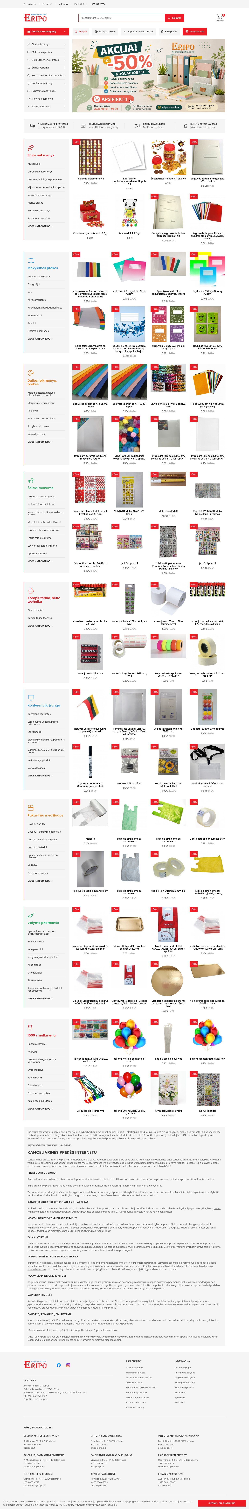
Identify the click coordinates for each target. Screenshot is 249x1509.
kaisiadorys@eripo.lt (169, 1466)
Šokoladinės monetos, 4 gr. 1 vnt (168, 178)
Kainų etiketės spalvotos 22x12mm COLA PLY (168, 675)
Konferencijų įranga (43, 83)
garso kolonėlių (166, 1266)
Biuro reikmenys (40, 44)
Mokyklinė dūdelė (168, 511)
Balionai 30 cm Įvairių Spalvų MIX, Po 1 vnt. (129, 1112)
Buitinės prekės (36, 941)
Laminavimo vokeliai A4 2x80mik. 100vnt (168, 785)
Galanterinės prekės (39, 1093)
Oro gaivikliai (35, 972)
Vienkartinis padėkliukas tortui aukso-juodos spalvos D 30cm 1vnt (168, 1003)
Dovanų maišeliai (37, 847)
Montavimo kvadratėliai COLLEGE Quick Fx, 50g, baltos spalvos (168, 949)
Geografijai (34, 284)
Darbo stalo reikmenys (40, 171)
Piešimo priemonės (38, 331)
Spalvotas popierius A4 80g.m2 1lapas (90, 405)
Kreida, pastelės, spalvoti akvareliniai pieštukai (41, 394)
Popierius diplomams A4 (90, 178)
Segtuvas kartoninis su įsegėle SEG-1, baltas (207, 180)
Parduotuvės (30, 4)
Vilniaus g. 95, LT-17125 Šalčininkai (108, 1459)
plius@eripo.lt (165, 1447)
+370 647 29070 (98, 4)
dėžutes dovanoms (38, 1285)
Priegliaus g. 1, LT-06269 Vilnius (107, 1441)
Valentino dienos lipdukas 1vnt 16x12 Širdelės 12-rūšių (90, 512)
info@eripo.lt (41, 1399)
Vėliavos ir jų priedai (39, 760)
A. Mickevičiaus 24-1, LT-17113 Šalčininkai (44, 1459)
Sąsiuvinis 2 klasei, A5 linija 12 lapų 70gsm (168, 347)
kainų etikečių (185, 1266)
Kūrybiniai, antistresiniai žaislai (44, 522)
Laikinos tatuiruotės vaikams (43, 530)
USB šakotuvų (148, 1266)
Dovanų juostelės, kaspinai (42, 839)
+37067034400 (39, 1395)
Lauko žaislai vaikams (39, 538)
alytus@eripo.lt (98, 1485)
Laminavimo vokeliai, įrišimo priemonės (43, 723)
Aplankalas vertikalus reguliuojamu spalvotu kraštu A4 (168, 294)
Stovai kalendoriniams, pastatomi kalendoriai (46, 741)
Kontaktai (79, 4)
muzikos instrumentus (140, 1246)
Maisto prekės (35, 202)
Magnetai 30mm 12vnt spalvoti (207, 728)
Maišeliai (32, 865)
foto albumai (93, 1323)
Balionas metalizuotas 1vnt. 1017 (207, 1058)
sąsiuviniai (148, 1227)
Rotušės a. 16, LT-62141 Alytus (105, 1478)
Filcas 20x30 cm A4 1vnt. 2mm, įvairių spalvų (207, 405)
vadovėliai (160, 1227)
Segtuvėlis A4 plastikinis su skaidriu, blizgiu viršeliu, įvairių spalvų (207, 236)
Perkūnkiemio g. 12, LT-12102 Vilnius (176, 1441)
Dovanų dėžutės (36, 824)
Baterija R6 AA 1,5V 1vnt (90, 673)
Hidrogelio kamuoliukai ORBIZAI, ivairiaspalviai (90, 1060)
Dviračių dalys (35, 1069)
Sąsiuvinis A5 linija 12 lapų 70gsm (207, 292)
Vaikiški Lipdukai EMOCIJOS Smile (129, 512)
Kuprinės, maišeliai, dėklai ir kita (45, 307)
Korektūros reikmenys (39, 195)
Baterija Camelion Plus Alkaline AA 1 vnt (90, 623)
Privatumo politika (184, 1387)
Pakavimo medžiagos (44, 91)
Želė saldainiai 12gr (129, 233)
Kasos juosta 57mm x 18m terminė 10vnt (168, 623)
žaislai (43, 1211)
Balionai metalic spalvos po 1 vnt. (129, 1060)
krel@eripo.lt (97, 1466)
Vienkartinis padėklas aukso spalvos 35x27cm (129, 947)
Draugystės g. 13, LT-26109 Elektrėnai (42, 1478)
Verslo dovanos (36, 768)
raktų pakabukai (125, 1323)
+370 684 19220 (99, 1463)
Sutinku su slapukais (221, 1503)
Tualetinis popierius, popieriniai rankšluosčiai (45, 989)
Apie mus (63, 4)
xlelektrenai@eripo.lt (34, 1485)
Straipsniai (169, 31)
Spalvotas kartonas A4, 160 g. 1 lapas (129, 405)
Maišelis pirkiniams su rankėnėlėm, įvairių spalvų (207, 892)
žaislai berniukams (38, 1250)
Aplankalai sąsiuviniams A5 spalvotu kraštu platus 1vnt (90, 347)
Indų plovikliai (35, 949)
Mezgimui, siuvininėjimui (41, 403)
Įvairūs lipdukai (129, 563)
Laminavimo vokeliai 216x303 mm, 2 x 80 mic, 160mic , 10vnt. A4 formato (129, 731)
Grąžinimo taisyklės (185, 1377)
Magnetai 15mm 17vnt (129, 783)
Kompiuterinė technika (40, 618)
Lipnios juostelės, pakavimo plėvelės (43, 856)
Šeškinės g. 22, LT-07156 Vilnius (39, 1441)
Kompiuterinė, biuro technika (47, 75)
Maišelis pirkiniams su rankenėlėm (129, 840)
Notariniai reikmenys (39, 210)
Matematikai (35, 315)
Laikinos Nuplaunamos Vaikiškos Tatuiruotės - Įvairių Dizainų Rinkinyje (168, 566)
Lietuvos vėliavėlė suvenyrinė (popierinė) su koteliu (90, 730)
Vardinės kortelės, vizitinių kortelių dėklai (46, 751)
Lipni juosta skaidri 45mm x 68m (90, 890)
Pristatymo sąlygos (185, 1372)
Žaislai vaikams (40, 67)
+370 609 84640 (32, 1444)
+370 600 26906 (166, 1482)
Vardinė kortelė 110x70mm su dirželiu (207, 785)
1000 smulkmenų (41, 106)
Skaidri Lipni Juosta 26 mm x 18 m (168, 892)
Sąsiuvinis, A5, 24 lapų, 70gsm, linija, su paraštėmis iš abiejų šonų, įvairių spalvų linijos (129, 348)
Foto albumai (35, 1077)
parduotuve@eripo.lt (34, 1466)
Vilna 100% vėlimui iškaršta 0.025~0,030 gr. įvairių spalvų (129, 457)
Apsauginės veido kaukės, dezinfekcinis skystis (42, 932)
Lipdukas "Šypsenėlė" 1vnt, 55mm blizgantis (207, 347)
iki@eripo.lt (29, 1447)
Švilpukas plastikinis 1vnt (90, 1110)
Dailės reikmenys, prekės (45, 60)
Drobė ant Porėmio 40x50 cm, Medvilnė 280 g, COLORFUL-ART (168, 457)
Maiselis (90, 838)
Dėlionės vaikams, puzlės (41, 496)
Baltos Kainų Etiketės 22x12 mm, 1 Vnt (129, 675)
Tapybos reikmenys (38, 426)
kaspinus (87, 1285)
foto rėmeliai (108, 1323)
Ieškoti (176, 18)
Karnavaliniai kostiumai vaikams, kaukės (46, 513)
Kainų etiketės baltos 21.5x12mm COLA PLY (207, 675)
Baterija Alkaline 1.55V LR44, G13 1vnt (129, 623)
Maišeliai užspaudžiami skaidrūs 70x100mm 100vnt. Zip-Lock (207, 947)
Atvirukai (32, 1051)
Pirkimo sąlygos (183, 1367)
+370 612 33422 (166, 1463)
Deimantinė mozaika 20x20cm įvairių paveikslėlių (90, 565)
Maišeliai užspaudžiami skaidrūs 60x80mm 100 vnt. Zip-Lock (90, 1002)
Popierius (33, 410)
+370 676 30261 (166, 1444)
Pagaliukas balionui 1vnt (168, 1058)
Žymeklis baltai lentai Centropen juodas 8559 (90, 785)
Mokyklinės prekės (42, 52)
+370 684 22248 (32, 1463)
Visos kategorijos (41, 226)
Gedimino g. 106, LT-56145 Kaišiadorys (178, 1459)
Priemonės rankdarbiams (41, 418)
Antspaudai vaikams (39, 276)
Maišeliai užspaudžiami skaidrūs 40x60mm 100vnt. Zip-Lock (90, 947)
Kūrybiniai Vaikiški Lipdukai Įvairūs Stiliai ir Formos (207, 512)
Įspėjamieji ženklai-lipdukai (42, 957)
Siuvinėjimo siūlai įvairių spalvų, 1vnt (168, 405)
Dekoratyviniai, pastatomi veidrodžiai (42, 1061)
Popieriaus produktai (39, 218)
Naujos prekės (105, 31)
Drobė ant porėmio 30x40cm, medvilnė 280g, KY (90, 457)
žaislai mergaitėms (60, 1250)
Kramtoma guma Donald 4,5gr (90, 233)
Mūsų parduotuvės (185, 1382)
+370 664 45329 (99, 1482)
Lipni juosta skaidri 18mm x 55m (207, 838)
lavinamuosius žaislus (66, 1246)
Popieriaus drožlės (38, 873)
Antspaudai (34, 163)
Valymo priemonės (42, 98)
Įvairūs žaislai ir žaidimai (41, 504)
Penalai (32, 323)
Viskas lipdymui (36, 434)
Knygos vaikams (37, 300)
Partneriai (47, 4)
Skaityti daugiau (108, 1504)
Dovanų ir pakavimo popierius (44, 831)
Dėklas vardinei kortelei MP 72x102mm (168, 730)
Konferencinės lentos (39, 714)
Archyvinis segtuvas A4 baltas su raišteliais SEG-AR (168, 235)
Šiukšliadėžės (35, 980)
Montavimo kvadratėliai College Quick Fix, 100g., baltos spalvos (129, 1002)
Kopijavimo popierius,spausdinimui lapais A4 (129, 181)
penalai (137, 1227)
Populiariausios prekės (138, 31)
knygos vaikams (49, 1227)
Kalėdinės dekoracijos (40, 1101)
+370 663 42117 (31, 1482)
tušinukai (127, 1227)
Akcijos (81, 31)
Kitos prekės (34, 965)
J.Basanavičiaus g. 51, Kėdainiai (174, 1478)
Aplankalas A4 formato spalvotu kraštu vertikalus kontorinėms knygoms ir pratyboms (90, 294)
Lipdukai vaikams (37, 553)
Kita (30, 292)
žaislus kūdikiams (117, 1246)
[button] (46, 31)
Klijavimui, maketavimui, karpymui (46, 187)
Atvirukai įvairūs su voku (168, 1110)
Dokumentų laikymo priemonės (45, 179)
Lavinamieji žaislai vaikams (42, 545)
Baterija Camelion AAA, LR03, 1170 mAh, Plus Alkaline (207, 623)
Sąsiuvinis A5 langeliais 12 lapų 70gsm (129, 292)
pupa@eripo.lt (98, 1447)
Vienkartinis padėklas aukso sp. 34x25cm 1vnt (207, 1002)
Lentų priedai (35, 732)
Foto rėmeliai (35, 1085)
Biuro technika (35, 610)
